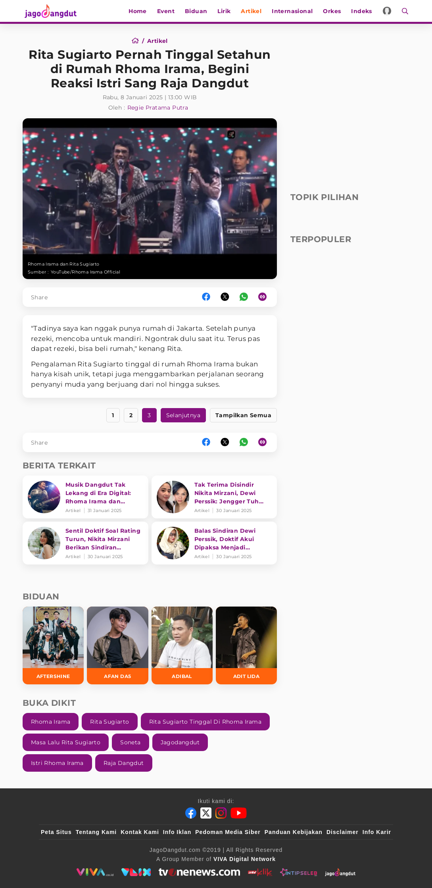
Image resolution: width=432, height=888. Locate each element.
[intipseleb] (298, 872)
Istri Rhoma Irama (57, 763)
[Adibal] (182, 645)
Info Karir (377, 832)
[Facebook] (190, 813)
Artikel (252, 11)
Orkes (333, 11)
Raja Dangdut (124, 763)
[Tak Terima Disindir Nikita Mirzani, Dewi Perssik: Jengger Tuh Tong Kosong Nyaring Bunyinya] (214, 497)
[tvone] (199, 872)
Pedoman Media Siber (227, 832)
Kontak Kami (140, 832)
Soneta (130, 742)
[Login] (388, 11)
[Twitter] (205, 813)
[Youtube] (238, 813)
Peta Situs (56, 832)
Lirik (225, 11)
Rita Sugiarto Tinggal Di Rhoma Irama (205, 721)
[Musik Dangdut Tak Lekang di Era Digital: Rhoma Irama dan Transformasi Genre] (85, 497)
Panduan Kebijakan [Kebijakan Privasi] (294, 832)
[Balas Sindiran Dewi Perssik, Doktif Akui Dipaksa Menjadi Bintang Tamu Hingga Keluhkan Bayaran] (214, 543)
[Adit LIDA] (246, 645)
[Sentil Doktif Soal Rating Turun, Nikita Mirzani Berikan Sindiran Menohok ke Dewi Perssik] (85, 543)
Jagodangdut (180, 742)
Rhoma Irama (50, 721)
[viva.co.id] (95, 872)
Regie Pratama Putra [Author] (157, 107)
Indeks (363, 11)
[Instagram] (221, 813)
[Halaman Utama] (51, 11)
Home (139, 11)
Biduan (197, 11)
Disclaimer (342, 832)
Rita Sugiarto (109, 721)
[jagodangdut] (340, 872)
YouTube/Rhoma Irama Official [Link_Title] (85, 272)
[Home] (138, 40)
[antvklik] (260, 872)
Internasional (293, 11)
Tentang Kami (96, 832)
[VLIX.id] (136, 872)
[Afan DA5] (117, 645)
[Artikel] (157, 41)
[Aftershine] (53, 645)
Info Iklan (177, 832)
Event (167, 11)
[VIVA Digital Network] (244, 859)
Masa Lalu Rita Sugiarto (65, 742)
